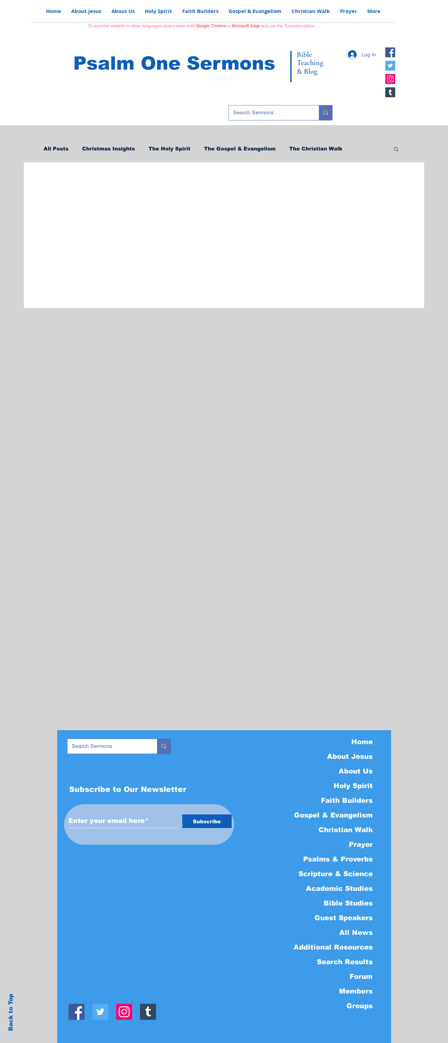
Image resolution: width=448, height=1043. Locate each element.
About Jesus (350, 756)
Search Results (345, 962)
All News (356, 932)
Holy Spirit (353, 786)
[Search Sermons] (269, 112)
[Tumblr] (390, 92)
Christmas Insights (108, 148)
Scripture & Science (335, 874)
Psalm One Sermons (174, 63)
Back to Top (10, 1012)
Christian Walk (346, 830)
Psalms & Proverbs (338, 859)
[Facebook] (390, 52)
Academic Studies (339, 888)
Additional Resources (333, 947)
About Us (356, 771)
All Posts (56, 148)
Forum (361, 976)
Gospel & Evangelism (333, 815)
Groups (359, 1006)
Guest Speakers (343, 918)
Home (362, 741)
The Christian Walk (315, 148)
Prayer (361, 844)
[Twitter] (390, 66)
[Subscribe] (207, 821)
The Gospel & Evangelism (240, 148)
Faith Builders (347, 800)
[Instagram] (390, 79)
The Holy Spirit (169, 148)
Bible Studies (348, 903)
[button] (396, 149)
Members (356, 991)
